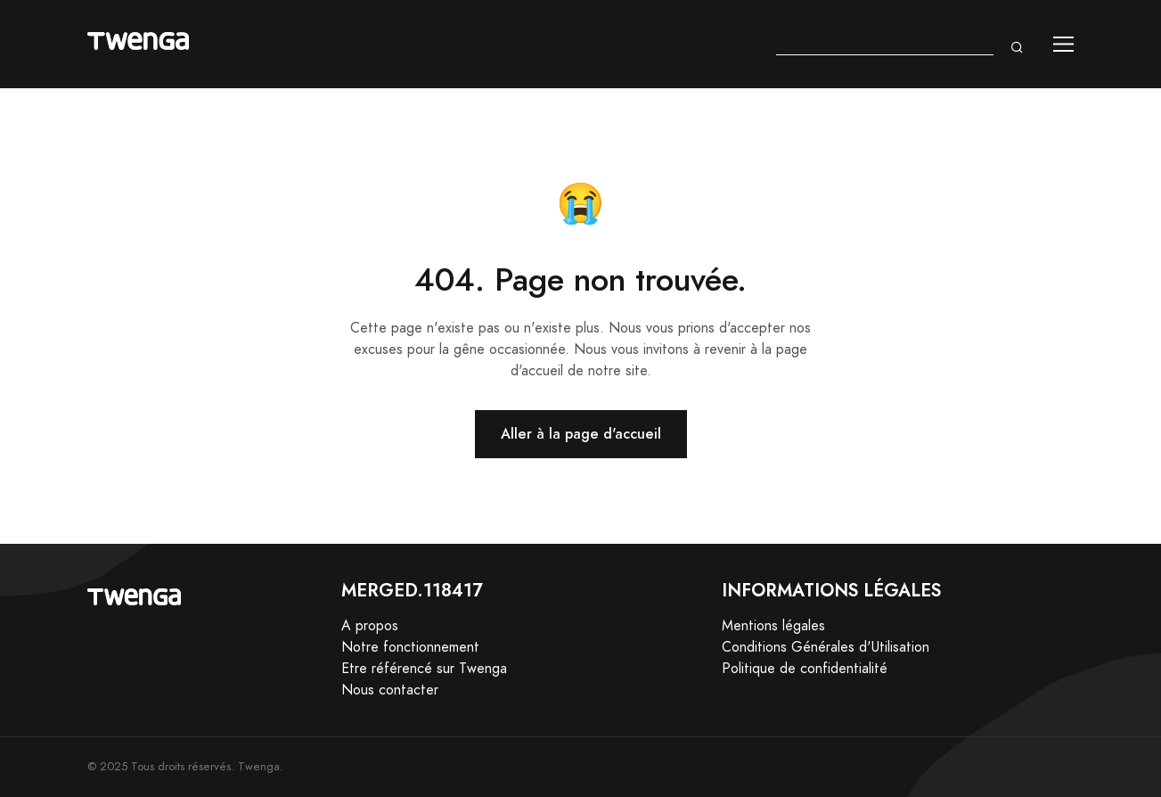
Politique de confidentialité (804, 668)
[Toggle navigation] (1063, 44)
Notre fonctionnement (410, 647)
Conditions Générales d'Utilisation (825, 647)
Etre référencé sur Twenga (424, 668)
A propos (369, 626)
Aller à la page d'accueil (581, 433)
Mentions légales (773, 626)
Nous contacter (389, 690)
